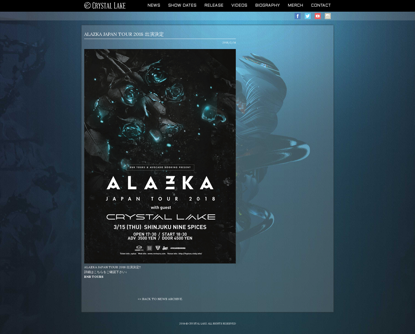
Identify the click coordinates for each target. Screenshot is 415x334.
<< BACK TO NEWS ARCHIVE (160, 299)
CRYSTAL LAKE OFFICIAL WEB (105, 6)
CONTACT (321, 5)
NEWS (153, 5)
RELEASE (213, 5)
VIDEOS (239, 5)
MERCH (295, 5)
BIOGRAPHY (267, 5)
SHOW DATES (182, 5)
